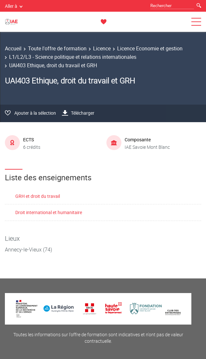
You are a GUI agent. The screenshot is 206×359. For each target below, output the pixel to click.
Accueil (13, 48)
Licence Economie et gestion (150, 48)
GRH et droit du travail (37, 196)
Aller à (13, 6)
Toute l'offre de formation (57, 48)
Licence (102, 48)
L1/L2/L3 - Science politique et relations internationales (72, 56)
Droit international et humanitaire (48, 212)
